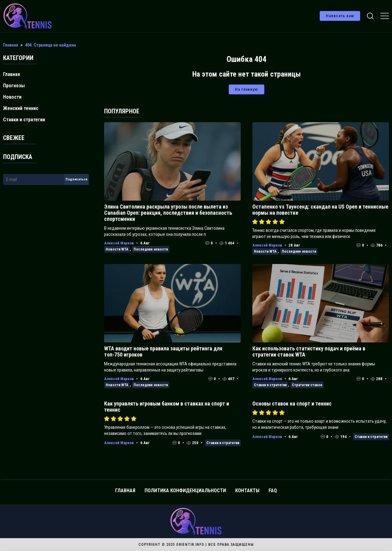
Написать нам (340, 15)
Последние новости (151, 249)
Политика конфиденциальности (185, 490)
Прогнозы (14, 86)
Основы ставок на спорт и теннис (292, 403)
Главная (11, 74)
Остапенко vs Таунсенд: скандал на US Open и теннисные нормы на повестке (320, 209)
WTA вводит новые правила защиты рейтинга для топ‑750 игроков (163, 351)
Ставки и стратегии (270, 385)
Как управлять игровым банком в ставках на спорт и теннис (166, 406)
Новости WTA (117, 249)
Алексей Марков (119, 243)
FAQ (273, 490)
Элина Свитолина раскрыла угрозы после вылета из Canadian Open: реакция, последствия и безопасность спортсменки (168, 212)
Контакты (247, 490)
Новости (12, 97)
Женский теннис (20, 108)
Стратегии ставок (307, 385)
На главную (246, 89)
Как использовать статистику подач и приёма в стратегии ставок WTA (308, 351)
